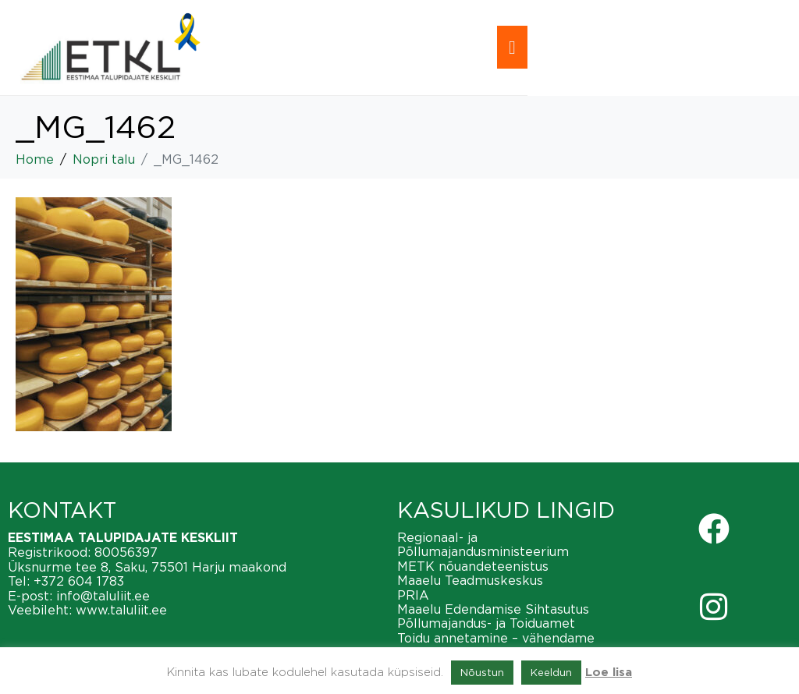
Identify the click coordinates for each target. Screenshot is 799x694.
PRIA (413, 595)
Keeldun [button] (551, 672)
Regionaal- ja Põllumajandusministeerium (483, 544)
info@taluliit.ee (103, 596)
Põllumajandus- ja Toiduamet (486, 623)
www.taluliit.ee (121, 610)
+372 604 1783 (79, 581)
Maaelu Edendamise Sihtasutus (493, 609)
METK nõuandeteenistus (473, 566)
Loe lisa (608, 672)
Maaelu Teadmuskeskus (470, 580)
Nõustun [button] (482, 672)
